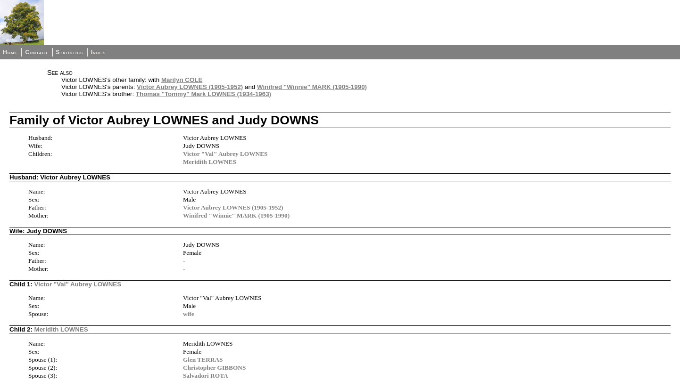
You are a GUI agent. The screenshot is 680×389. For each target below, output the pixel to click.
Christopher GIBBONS (214, 367)
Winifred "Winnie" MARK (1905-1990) (312, 86)
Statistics (69, 52)
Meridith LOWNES (209, 161)
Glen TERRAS (203, 359)
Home (10, 52)
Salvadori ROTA (205, 375)
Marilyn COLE (181, 79)
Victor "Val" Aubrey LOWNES (225, 153)
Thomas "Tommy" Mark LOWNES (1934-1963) (203, 93)
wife (188, 313)
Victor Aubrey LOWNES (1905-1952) (190, 86)
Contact (36, 52)
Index (98, 52)
